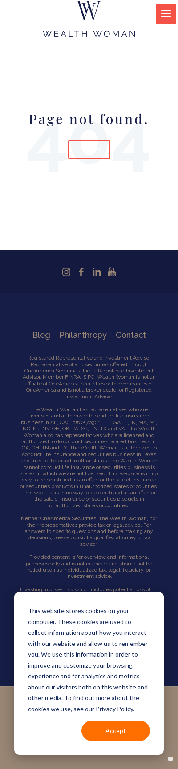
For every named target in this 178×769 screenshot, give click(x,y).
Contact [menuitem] (131, 335)
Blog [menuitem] (41, 335)
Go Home (89, 149)
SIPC (88, 377)
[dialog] (89, 673)
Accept (115, 730)
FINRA (73, 377)
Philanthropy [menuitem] (83, 335)
